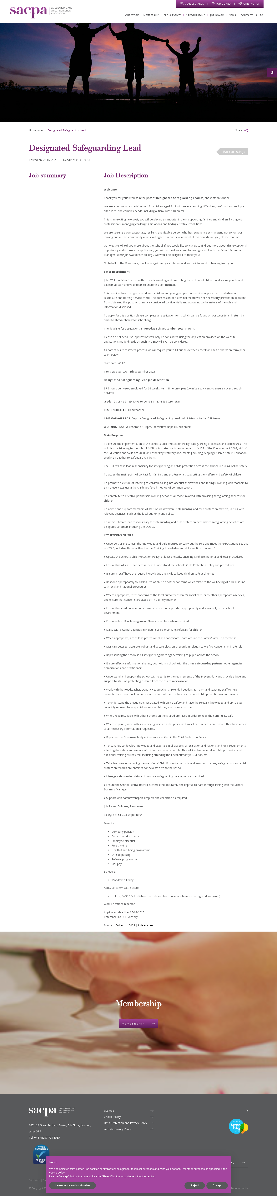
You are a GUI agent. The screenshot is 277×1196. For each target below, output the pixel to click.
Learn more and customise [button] (72, 1185)
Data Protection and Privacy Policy (125, 1123)
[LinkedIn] (247, 1110)
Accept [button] (217, 1185)
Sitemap (109, 1110)
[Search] (262, 15)
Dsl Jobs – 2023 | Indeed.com (134, 925)
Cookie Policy (112, 1117)
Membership (133, 1023)
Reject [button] (195, 1185)
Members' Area (194, 3)
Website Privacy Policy (118, 1129)
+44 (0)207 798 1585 (47, 1137)
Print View (34, 1180)
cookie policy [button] (56, 1172)
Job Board (223, 3)
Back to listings (234, 152)
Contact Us (251, 3)
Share (238, 130)
